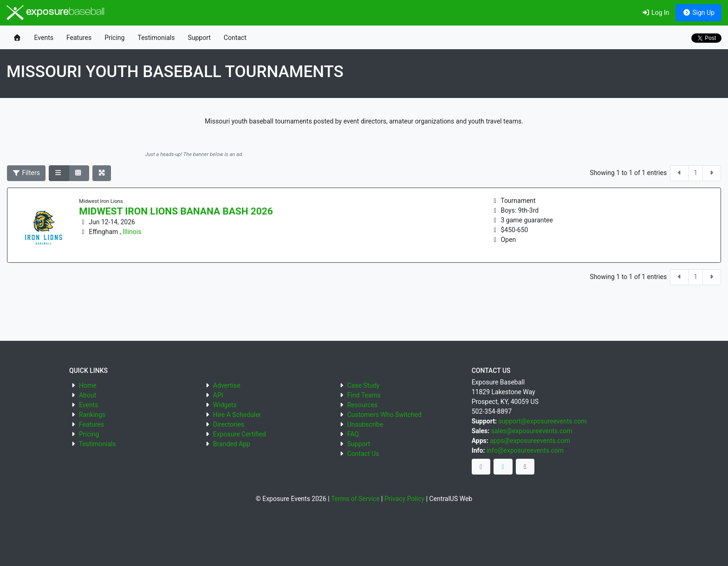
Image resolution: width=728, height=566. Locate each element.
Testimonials (156, 37)
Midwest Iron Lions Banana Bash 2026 (176, 211)
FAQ (353, 434)
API (218, 395)
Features (78, 37)
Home (88, 385)
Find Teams (364, 395)
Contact (235, 37)
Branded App (231, 444)
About (87, 395)
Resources (362, 405)
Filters (26, 172)
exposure (55, 12)
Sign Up (698, 12)
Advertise (226, 385)
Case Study (363, 385)
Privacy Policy (404, 498)
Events (43, 37)
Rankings (92, 414)
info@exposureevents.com (525, 450)
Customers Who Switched (384, 414)
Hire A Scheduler (237, 414)
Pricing (114, 37)
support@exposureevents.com (542, 421)
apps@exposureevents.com (530, 440)
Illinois (132, 231)
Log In (655, 12)
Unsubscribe (365, 424)
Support (199, 37)
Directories (228, 424)
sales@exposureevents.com (531, 431)
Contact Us (363, 453)
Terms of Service (355, 498)
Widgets (225, 405)
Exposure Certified (239, 434)
